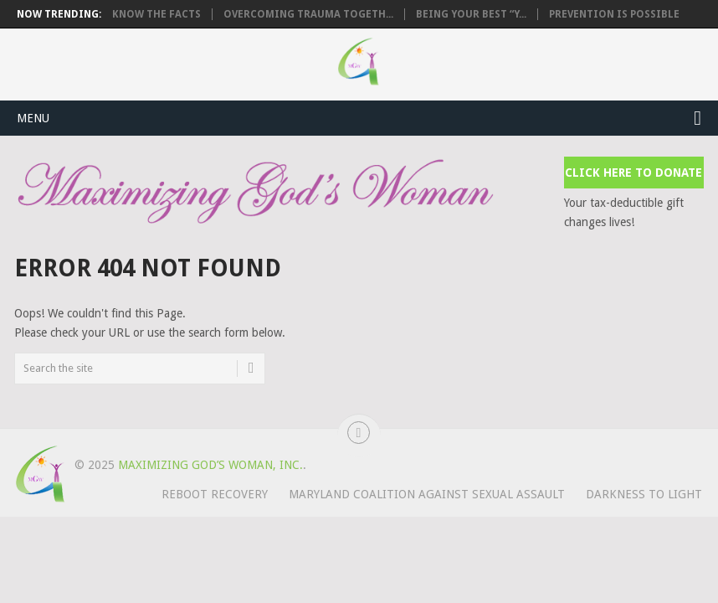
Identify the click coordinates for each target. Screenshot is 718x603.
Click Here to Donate (633, 172)
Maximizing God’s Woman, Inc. (210, 465)
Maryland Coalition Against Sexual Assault (427, 494)
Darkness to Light (644, 494)
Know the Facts (156, 14)
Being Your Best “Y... (471, 14)
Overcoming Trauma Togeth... (308, 14)
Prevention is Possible (614, 14)
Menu (33, 118)
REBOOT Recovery (215, 494)
